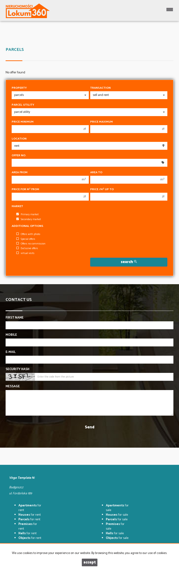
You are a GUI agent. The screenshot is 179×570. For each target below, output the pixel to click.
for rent (29, 508)
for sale (117, 508)
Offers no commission (30, 244)
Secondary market (28, 219)
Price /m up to (102, 189)
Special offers (25, 239)
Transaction (100, 88)
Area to (96, 172)
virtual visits (25, 253)
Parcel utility (23, 105)
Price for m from (25, 189)
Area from (20, 172)
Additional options (27, 226)
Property (19, 88)
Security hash (17, 369)
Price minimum (23, 122)
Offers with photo (28, 234)
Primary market (27, 214)
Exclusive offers (27, 248)
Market (17, 206)
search (129, 262)
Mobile (11, 335)
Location (19, 139)
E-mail (11, 352)
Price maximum (101, 122)
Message (13, 386)
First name (15, 318)
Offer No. (19, 155)
